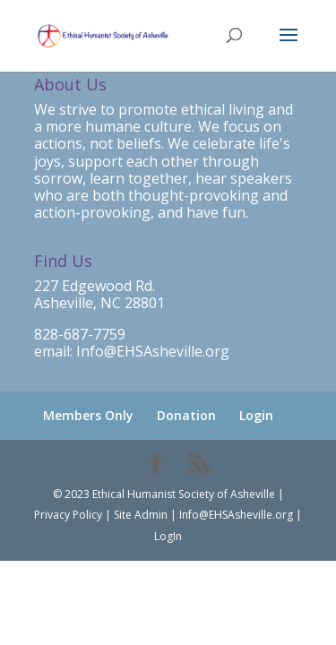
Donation (186, 415)
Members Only (88, 415)
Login (256, 415)
